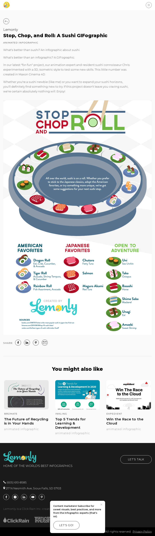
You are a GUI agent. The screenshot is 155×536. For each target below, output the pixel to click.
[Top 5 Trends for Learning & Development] (77, 408)
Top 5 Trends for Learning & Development (70, 423)
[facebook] (18, 343)
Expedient (114, 413)
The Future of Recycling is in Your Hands (26, 421)
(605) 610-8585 (15, 482)
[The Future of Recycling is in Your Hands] (26, 408)
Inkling (61, 413)
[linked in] (27, 343)
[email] (45, 343)
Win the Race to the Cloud (124, 421)
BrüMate (10, 413)
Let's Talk (136, 459)
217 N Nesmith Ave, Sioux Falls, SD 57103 (32, 488)
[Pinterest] (36, 343)
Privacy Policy (142, 531)
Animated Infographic (20, 42)
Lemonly (10, 30)
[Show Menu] (149, 5)
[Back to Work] (6, 21)
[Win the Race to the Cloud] (128, 408)
